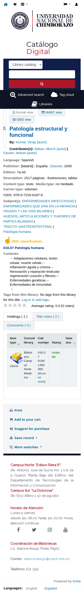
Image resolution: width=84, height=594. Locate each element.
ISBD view (22, 119)
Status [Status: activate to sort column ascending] (56, 342)
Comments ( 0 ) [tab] (19, 325)
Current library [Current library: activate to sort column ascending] (29, 340)
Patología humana (17, 232)
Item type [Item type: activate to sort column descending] (13, 340)
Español (51, 588)
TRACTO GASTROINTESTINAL (27, 226)
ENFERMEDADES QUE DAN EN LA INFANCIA (39, 206)
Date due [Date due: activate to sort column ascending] (69, 340)
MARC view (51, 112)
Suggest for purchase (29, 429)
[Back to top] (70, 580)
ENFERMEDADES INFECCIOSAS (48, 201)
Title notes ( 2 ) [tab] (47, 316)
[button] (14, 4)
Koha (77, 581)
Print (15, 410)
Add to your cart (25, 419)
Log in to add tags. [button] (36, 300)
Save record (22, 438)
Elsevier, (56, 166)
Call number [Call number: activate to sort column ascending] (43, 340)
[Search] (42, 84)
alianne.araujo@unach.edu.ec (47, 559)
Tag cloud (66, 94)
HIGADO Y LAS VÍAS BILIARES (27, 211)
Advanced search (31, 94)
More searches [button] (24, 447)
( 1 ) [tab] (17, 316)
